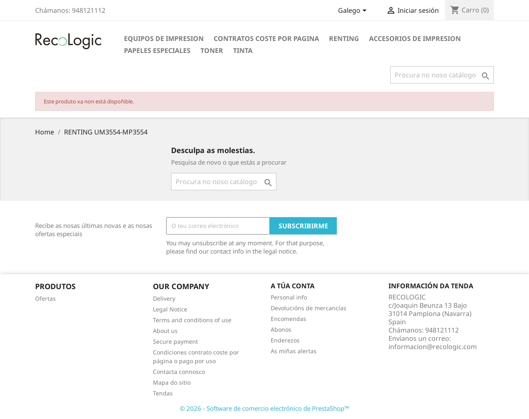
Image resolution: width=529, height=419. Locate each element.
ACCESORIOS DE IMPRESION (415, 38)
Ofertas (45, 298)
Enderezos (285, 340)
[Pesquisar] (442, 75)
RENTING (344, 38)
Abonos (281, 329)
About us (165, 331)
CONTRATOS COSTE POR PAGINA (266, 38)
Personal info (289, 297)
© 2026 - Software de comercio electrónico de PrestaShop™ (264, 408)
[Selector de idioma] (353, 11)
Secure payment (175, 341)
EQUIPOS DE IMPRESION (164, 38)
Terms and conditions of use (192, 320)
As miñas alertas (294, 351)
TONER (211, 50)
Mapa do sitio (172, 382)
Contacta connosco (179, 372)
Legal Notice (170, 309)
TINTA (243, 50)
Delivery (164, 298)
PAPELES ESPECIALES (157, 50)
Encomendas (288, 319)
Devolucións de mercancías (308, 308)
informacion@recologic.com (432, 346)
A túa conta (293, 285)
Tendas (163, 393)
